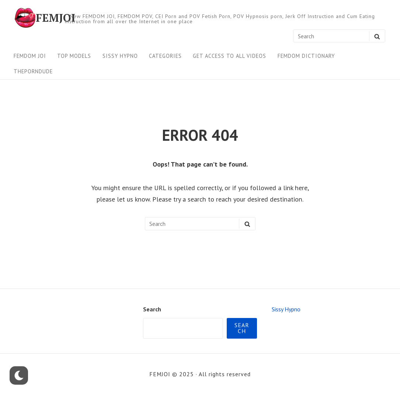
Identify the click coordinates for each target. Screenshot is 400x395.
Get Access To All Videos (229, 55)
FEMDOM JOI (30, 55)
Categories (165, 55)
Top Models (74, 55)
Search (152, 309)
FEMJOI (55, 17)
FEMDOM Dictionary (306, 55)
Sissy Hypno (120, 55)
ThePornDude (33, 71)
